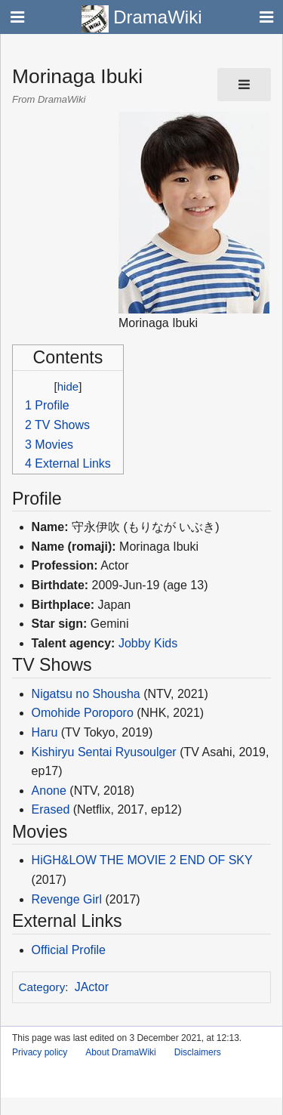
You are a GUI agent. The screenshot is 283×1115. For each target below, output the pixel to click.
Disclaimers (197, 1052)
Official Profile (69, 950)
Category (42, 987)
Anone (49, 790)
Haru (45, 732)
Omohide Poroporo (83, 712)
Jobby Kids (147, 643)
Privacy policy (39, 1052)
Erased (51, 809)
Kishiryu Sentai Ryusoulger (104, 752)
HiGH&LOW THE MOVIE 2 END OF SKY (142, 860)
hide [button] (67, 386)
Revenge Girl (67, 899)
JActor (92, 987)
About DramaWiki (120, 1052)
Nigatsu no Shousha (86, 693)
